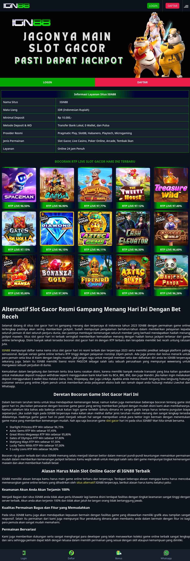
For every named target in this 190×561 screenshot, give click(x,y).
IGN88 (64, 102)
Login (24, 555)
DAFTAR (172, 6)
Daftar (71, 555)
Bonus (118, 555)
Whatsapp (166, 555)
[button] (187, 6)
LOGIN (153, 6)
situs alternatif (86, 482)
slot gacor (112, 420)
